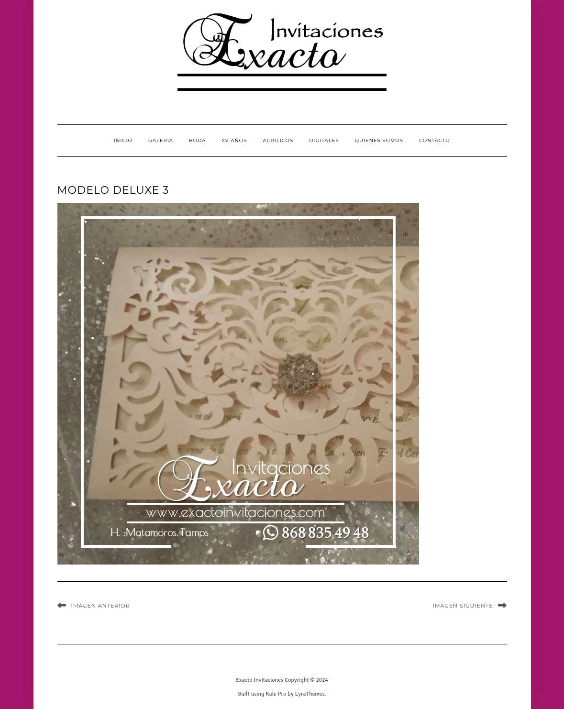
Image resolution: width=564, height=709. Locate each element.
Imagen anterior (100, 605)
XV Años (234, 140)
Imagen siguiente (463, 605)
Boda (197, 140)
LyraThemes (310, 693)
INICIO (123, 140)
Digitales (324, 140)
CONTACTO (434, 140)
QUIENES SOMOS (379, 140)
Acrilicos (278, 140)
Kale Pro (275, 693)
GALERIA (160, 140)
